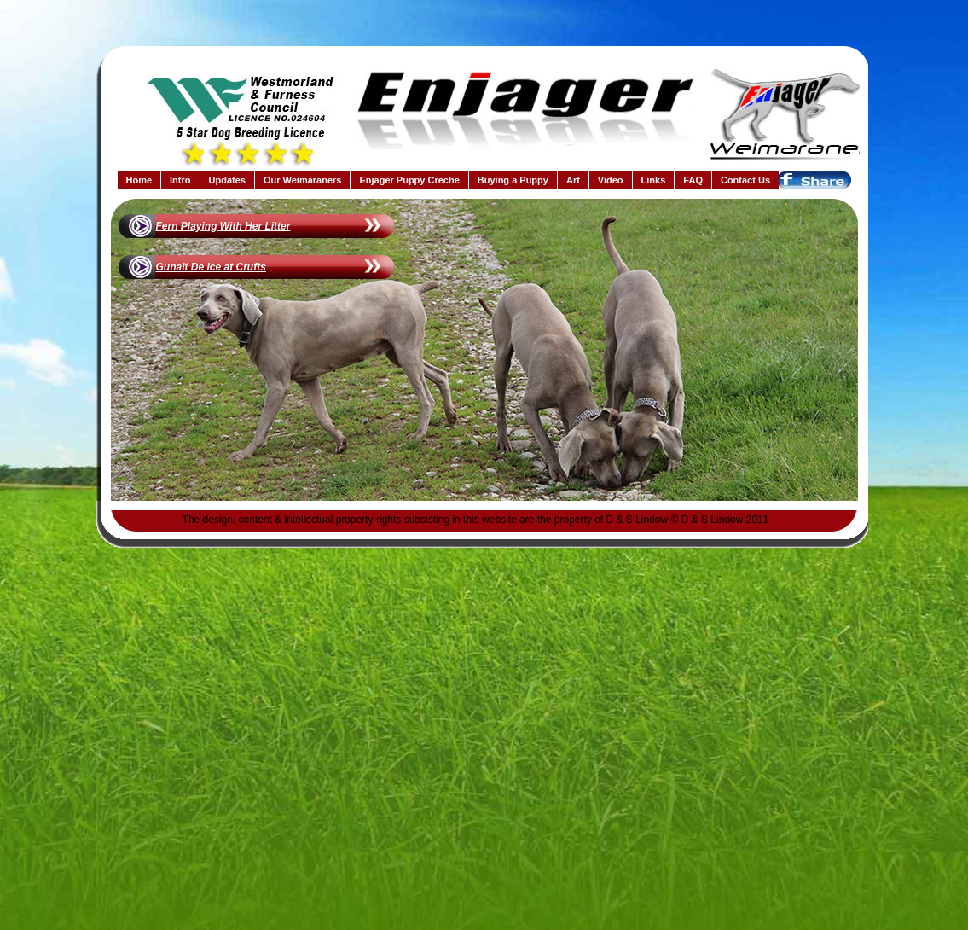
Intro (180, 180)
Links (653, 180)
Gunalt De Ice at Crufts (211, 267)
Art (573, 180)
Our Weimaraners (303, 180)
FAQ (693, 180)
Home (139, 180)
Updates (227, 180)
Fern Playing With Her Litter (223, 226)
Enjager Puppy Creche (409, 180)
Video (610, 180)
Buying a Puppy (513, 180)
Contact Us (745, 180)
